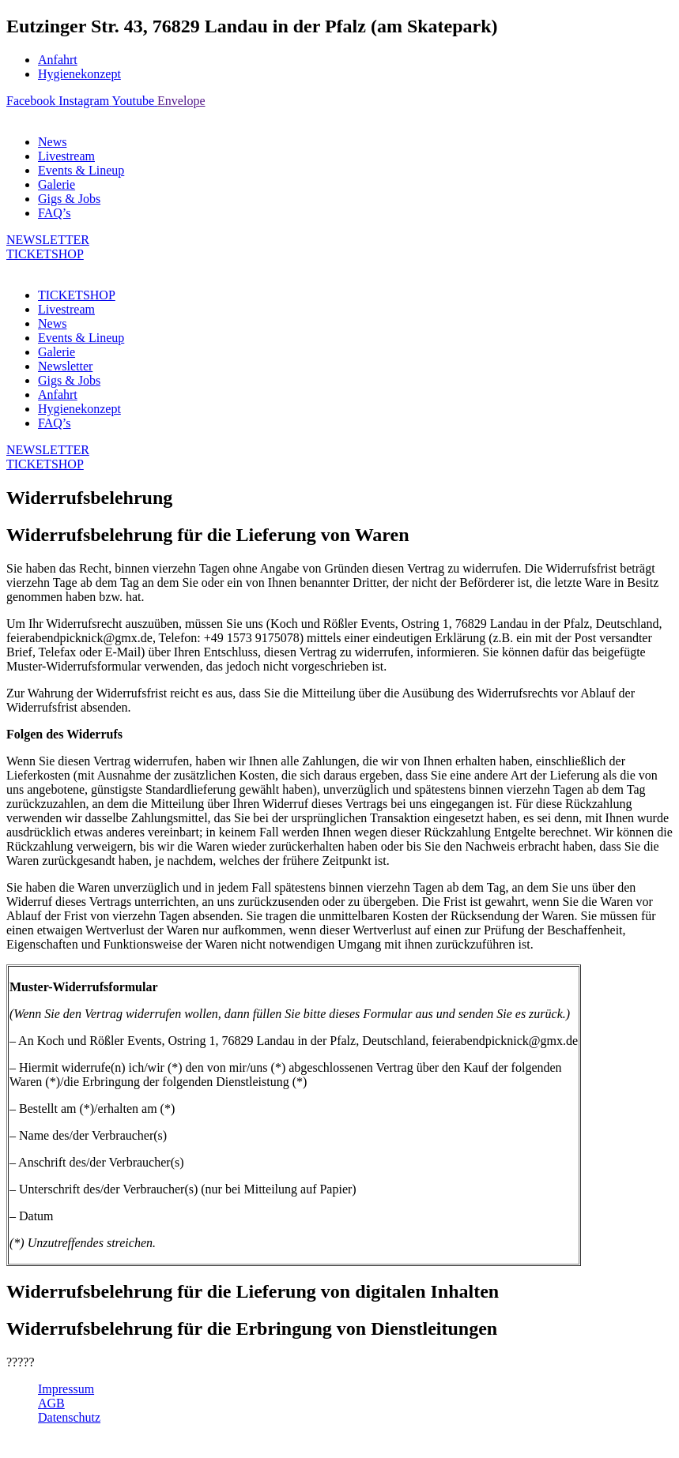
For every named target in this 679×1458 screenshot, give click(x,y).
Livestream (66, 156)
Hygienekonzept (79, 74)
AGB (51, 1403)
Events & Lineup (81, 170)
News (52, 141)
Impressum (66, 1389)
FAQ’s (54, 213)
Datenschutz (69, 1417)
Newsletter (65, 366)
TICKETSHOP (76, 295)
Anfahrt (57, 59)
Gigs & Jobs (69, 198)
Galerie (56, 184)
